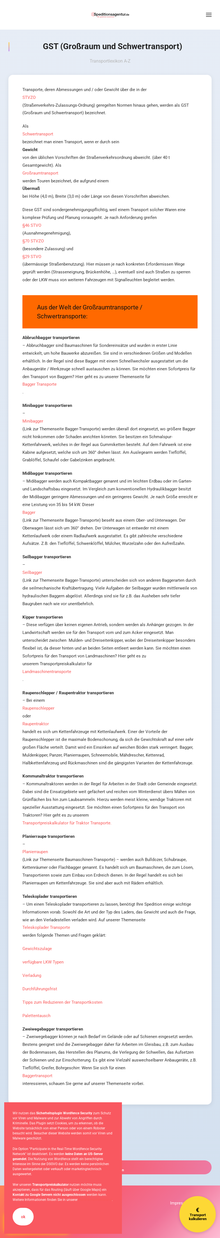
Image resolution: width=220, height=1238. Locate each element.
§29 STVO (31, 256)
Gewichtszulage (37, 948)
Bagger (28, 512)
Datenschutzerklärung (95, 1200)
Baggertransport (37, 1075)
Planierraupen (35, 851)
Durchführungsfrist (39, 988)
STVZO (29, 97)
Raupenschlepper (38, 708)
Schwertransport (37, 134)
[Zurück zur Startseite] (110, 15)
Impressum (180, 1203)
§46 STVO (31, 225)
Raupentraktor (35, 723)
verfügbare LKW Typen (43, 962)
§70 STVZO (33, 241)
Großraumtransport (40, 173)
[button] (209, 15)
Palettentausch (36, 1015)
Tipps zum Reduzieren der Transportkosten (62, 1002)
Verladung (31, 975)
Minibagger (32, 421)
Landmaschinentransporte (46, 671)
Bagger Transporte (39, 384)
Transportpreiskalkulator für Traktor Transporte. (67, 823)
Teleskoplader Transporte (46, 927)
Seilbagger (32, 572)
